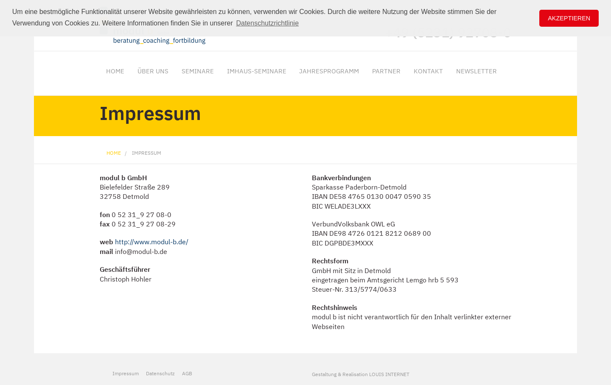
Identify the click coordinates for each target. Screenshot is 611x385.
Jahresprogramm (329, 71)
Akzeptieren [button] (569, 18)
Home (115, 71)
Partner (386, 71)
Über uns (152, 71)
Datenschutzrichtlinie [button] (267, 23)
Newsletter (476, 71)
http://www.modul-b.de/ (151, 241)
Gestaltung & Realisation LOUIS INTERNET (360, 374)
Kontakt (428, 71)
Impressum (146, 153)
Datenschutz (160, 373)
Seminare (198, 71)
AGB (187, 373)
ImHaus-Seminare (256, 71)
